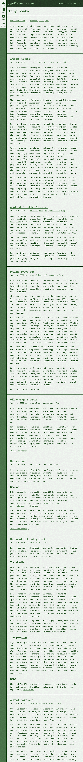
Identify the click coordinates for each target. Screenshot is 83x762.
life (40, 21)
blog (44, 62)
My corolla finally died (28, 520)
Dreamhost (33, 84)
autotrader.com (57, 487)
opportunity (52, 207)
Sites (57, 62)
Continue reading (19, 435)
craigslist (32, 487)
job (43, 207)
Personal (33, 21)
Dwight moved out (22, 268)
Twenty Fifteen (49, 124)
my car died (22, 454)
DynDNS (68, 87)
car (39, 524)
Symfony (58, 150)
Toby (45, 21)
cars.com (43, 487)
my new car (15, 667)
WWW (39, 62)
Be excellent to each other (69, 3)
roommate (52, 271)
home (39, 271)
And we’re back (21, 59)
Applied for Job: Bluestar (29, 204)
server (51, 62)
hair (52, 681)
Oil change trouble (24, 389)
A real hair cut (22, 678)
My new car (18, 445)
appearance (43, 681)
